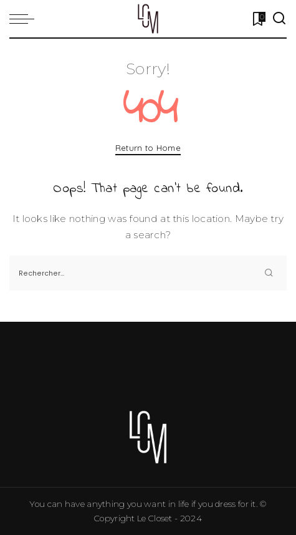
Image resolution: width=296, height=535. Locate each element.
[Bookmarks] (258, 18)
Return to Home (148, 148)
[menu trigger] (25, 18)
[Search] (279, 18)
